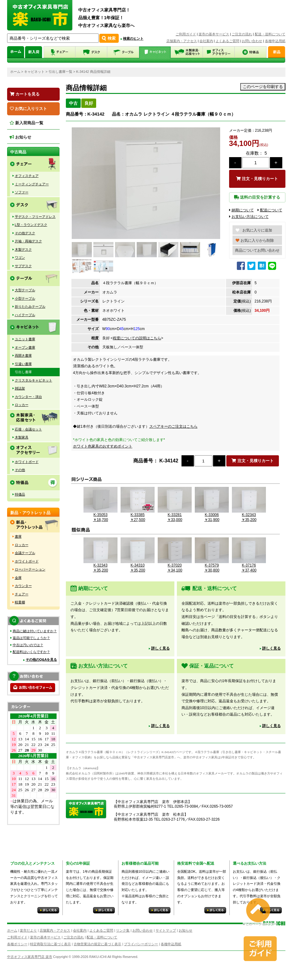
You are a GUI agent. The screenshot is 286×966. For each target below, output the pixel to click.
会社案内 (206, 41)
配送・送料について (270, 34)
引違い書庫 (23, 364)
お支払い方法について (249, 216)
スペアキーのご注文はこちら (173, 426)
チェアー (21, 594)
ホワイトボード (27, 462)
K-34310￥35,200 (138, 565)
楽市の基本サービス (213, 34)
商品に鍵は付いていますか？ (35, 631)
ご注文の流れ (242, 34)
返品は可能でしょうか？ (31, 638)
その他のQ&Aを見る (41, 659)
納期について (241, 210)
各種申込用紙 (275, 41)
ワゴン (20, 257)
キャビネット (34, 71)
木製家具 (21, 437)
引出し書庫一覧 (60, 71)
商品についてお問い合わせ (257, 250)
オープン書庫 (25, 347)
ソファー (21, 192)
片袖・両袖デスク (28, 241)
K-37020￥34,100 (175, 565)
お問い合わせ (252, 41)
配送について (270, 210)
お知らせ (21, 137)
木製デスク (23, 249)
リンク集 (123, 930)
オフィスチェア (27, 176)
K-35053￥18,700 (100, 515)
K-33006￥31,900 (212, 515)
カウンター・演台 (28, 397)
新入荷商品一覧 (27, 123)
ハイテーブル (25, 315)
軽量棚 (20, 602)
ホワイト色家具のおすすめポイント (102, 446)
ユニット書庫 (25, 339)
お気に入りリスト (28, 108)
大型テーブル (25, 290)
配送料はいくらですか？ (31, 652)
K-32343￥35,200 (249, 515)
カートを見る (25, 94)
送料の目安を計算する (257, 197)
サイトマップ (166, 930)
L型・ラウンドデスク (31, 225)
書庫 (18, 536)
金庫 (18, 578)
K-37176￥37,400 (249, 565)
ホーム (15, 71)
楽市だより (28, 930)
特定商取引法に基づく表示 (50, 944)
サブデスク (23, 266)
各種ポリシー (17, 944)
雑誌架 (20, 388)
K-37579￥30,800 (212, 565)
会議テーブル (25, 553)
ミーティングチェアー (32, 184)
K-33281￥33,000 (175, 515)
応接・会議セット (28, 429)
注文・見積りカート (257, 178)
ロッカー (21, 405)
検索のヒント (133, 38)
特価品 (20, 494)
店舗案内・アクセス (181, 41)
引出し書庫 (23, 372)
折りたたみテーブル (30, 306)
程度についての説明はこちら (137, 338)
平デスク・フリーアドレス (35, 216)
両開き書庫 (23, 355)
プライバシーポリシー (141, 944)
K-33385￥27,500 (138, 515)
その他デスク (25, 233)
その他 (20, 470)
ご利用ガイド (186, 34)
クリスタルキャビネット (33, 380)
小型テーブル (25, 298)
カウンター (23, 586)
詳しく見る (160, 648)
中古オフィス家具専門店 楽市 (29, 957)
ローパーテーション (30, 569)
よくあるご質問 (227, 41)
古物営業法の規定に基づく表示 (97, 944)
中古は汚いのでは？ (28, 645)
